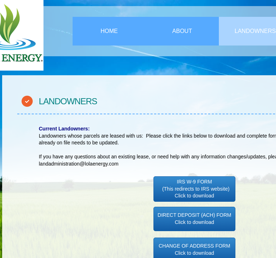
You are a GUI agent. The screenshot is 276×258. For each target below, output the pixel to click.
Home (109, 31)
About (182, 31)
